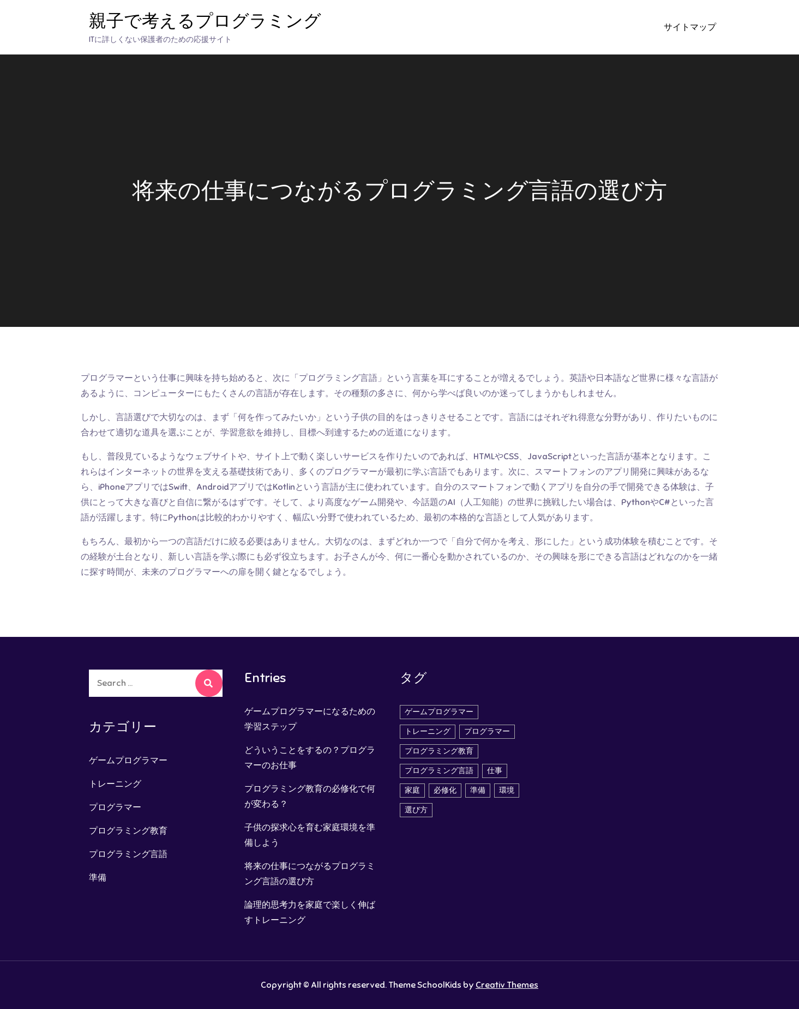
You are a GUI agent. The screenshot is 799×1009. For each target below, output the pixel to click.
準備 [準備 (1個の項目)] (477, 790)
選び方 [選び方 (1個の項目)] (416, 810)
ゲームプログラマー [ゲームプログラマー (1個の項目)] (439, 711)
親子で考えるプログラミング (205, 21)
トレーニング (115, 784)
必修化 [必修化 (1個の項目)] (445, 790)
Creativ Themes (507, 985)
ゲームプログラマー (128, 760)
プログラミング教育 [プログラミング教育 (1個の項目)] (439, 751)
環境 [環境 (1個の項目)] (506, 790)
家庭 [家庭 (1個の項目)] (412, 790)
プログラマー (115, 807)
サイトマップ (690, 27)
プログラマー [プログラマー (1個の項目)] (487, 731)
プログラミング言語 (128, 854)
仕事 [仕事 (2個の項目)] (494, 770)
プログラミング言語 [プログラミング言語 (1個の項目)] (439, 770)
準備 (97, 877)
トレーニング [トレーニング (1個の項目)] (427, 731)
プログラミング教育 (128, 830)
